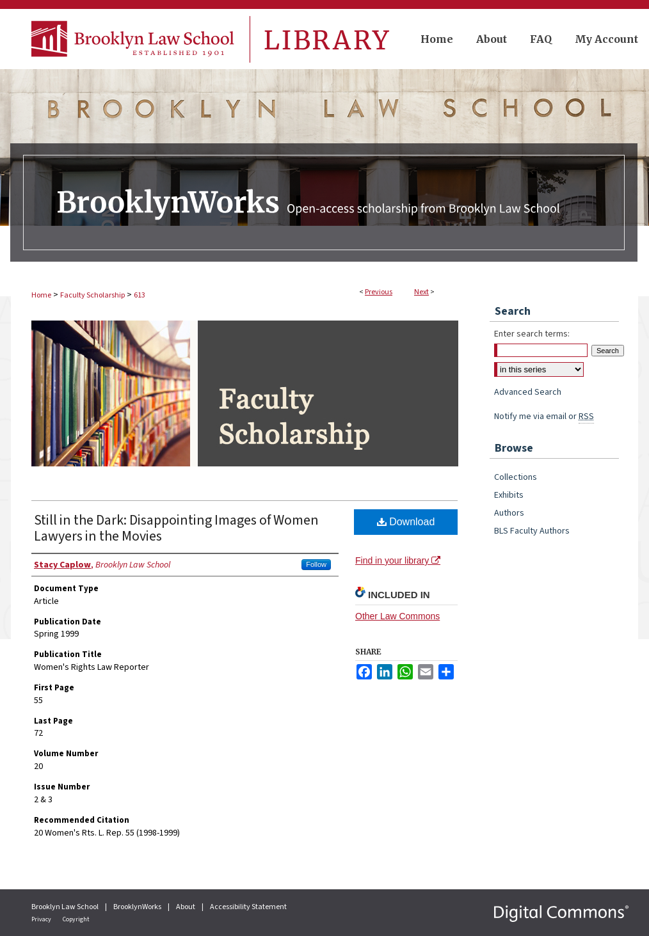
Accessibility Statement (248, 906)
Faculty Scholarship (92, 295)
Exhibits (509, 495)
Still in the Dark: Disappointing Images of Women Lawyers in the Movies (176, 528)
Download (406, 521)
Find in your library (397, 560)
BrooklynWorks (138, 906)
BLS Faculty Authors (532, 531)
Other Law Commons (397, 616)
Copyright (76, 919)
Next (421, 292)
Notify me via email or (544, 416)
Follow (316, 564)
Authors (509, 513)
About (186, 906)
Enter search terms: (532, 334)
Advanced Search (527, 392)
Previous (378, 292)
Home (41, 295)
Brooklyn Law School (65, 906)
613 (139, 295)
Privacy (41, 919)
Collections (515, 477)
